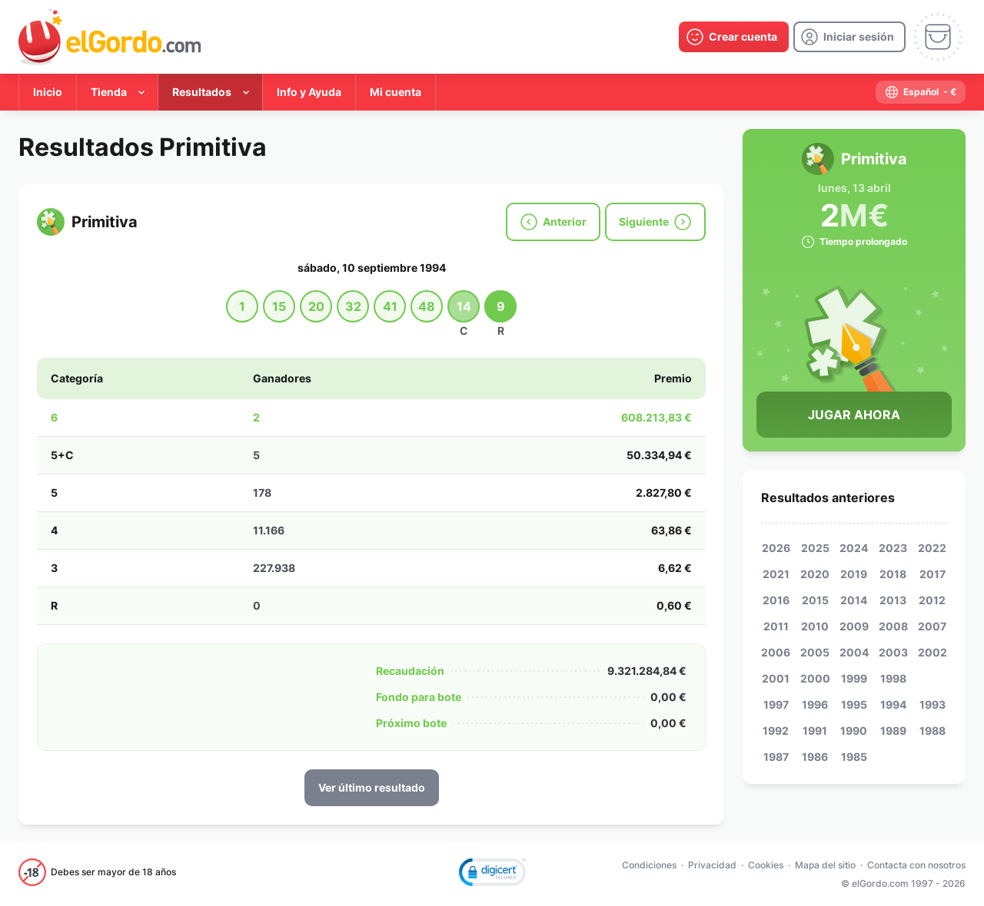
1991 (815, 730)
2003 (893, 652)
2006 (775, 652)
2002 (932, 652)
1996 (815, 704)
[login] (849, 36)
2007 (932, 626)
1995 (854, 704)
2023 (893, 547)
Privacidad (712, 865)
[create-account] (734, 36)
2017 (932, 573)
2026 (776, 547)
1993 (932, 704)
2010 (815, 626)
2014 (853, 600)
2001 (776, 678)
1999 (854, 678)
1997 (776, 704)
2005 (814, 652)
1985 (854, 756)
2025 (815, 547)
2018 (892, 573)
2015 (815, 600)
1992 (776, 730)
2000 (815, 678)
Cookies (765, 865)
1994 (893, 704)
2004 (854, 652)
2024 (853, 547)
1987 (776, 756)
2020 (814, 573)
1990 (853, 730)
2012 (932, 600)
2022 (932, 547)
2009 (854, 626)
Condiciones (649, 865)
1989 (893, 730)
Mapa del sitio (825, 865)
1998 (893, 678)
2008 (893, 626)
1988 (932, 730)
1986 (815, 756)
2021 (776, 573)
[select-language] (921, 92)
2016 (776, 600)
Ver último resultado (371, 787)
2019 (853, 573)
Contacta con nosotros (916, 865)
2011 (776, 626)
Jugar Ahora (854, 414)
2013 (892, 600)
